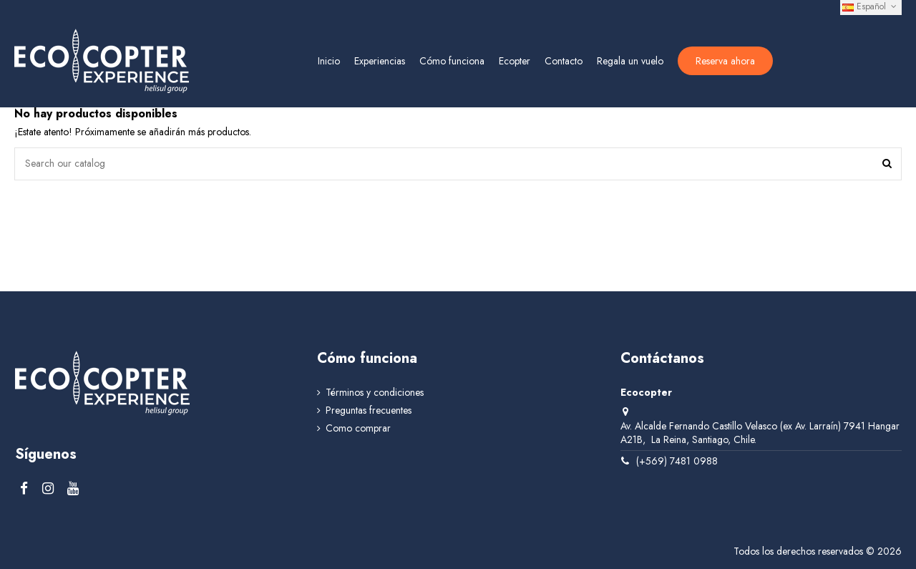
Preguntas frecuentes (368, 410)
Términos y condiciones (375, 392)
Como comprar (358, 428)
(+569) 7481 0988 (677, 461)
